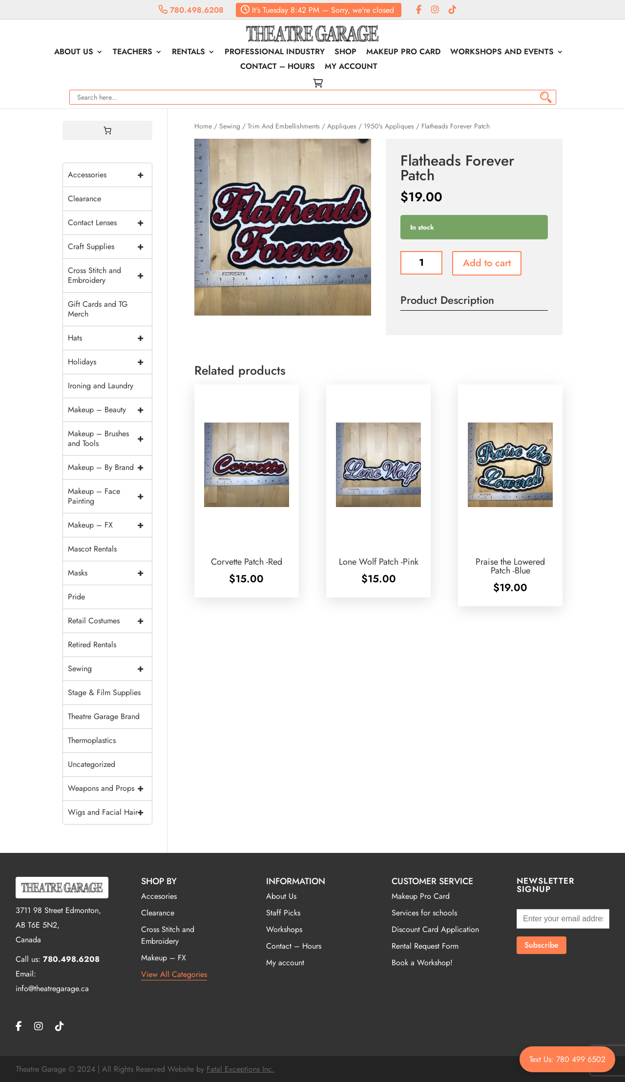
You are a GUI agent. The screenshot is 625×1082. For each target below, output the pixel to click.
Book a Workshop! (422, 962)
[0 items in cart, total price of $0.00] (107, 130)
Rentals (188, 52)
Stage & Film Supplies (104, 692)
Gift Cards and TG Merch (97, 308)
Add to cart (487, 263)
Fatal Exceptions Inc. (240, 1069)
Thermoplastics (92, 740)
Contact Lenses (110, 222)
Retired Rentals (92, 644)
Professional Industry (275, 52)
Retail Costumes (110, 621)
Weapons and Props (110, 788)
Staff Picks (283, 912)
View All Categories (174, 974)
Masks (110, 573)
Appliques (341, 126)
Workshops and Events (502, 52)
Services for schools (424, 912)
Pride (76, 596)
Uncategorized (91, 764)
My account (351, 67)
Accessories (110, 175)
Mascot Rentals (92, 548)
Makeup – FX (110, 525)
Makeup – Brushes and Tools (110, 438)
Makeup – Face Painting (110, 496)
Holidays (110, 362)
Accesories (159, 896)
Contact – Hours (277, 67)
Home (203, 126)
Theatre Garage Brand (104, 716)
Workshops (284, 929)
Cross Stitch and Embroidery (110, 275)
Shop (345, 52)
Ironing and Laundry (100, 385)
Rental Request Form (425, 946)
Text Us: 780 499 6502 (567, 1059)
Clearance (84, 198)
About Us (73, 52)
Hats (110, 338)
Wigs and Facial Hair (110, 812)
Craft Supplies (110, 246)
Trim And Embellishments (284, 126)
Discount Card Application (435, 929)
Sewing (229, 126)
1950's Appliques (389, 126)
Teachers (132, 52)
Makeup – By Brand (110, 467)
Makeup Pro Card (403, 52)
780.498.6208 (191, 10)
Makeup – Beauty (110, 410)
